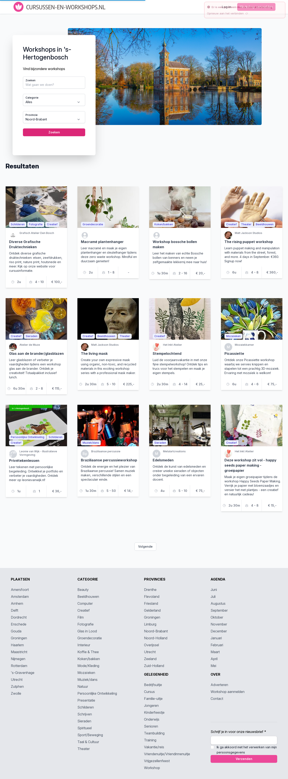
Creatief (83, 610)
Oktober (217, 617)
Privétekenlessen (24, 460)
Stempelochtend (167, 353)
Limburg (150, 624)
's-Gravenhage (22, 672)
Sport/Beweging (90, 735)
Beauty (83, 589)
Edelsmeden (163, 460)
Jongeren (151, 705)
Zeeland (150, 659)
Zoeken (30, 80)
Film (80, 617)
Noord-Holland (155, 638)
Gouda (16, 631)
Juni (214, 589)
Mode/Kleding (88, 666)
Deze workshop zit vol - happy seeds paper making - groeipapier (250, 465)
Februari (217, 645)
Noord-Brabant (156, 631)
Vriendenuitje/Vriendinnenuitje (167, 754)
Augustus (218, 603)
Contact (217, 698)
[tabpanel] (144, 88)
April (214, 659)
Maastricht (19, 652)
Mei (213, 666)
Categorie (32, 97)
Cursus (149, 691)
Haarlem (17, 645)
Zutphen (17, 686)
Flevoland (151, 596)
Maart (215, 652)
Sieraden (84, 721)
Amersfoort (20, 589)
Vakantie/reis (154, 747)
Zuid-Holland (154, 666)
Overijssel (151, 645)
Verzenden (244, 759)
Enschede (18, 624)
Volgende (145, 546)
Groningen (19, 638)
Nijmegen (18, 659)
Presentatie (86, 700)
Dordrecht (19, 617)
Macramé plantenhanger (102, 242)
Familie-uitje (153, 698)
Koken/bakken (88, 659)
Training (150, 740)
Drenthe (150, 589)
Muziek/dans (87, 679)
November (219, 624)
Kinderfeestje (154, 712)
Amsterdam (20, 596)
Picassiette (234, 353)
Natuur (82, 686)
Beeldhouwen (88, 596)
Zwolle (16, 693)
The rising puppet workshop (248, 242)
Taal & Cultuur (88, 742)
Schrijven (84, 714)
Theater (83, 749)
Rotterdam (19, 666)
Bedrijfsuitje (153, 685)
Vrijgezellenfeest (157, 761)
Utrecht (16, 679)
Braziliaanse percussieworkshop (109, 460)
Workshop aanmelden (228, 691)
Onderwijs (151, 719)
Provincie (32, 115)
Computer (85, 603)
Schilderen (85, 707)
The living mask (94, 353)
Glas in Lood (87, 631)
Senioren (151, 726)
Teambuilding (154, 733)
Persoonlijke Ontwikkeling (97, 693)
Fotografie (85, 624)
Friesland (151, 603)
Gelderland (152, 610)
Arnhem (17, 603)
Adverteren (219, 685)
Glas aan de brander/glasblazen (36, 353)
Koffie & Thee (88, 652)
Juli (213, 596)
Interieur (83, 645)
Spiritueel (84, 728)
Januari (216, 638)
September (219, 610)
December (219, 631)
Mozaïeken (86, 672)
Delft (14, 610)
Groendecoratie (89, 638)
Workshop (152, 768)
